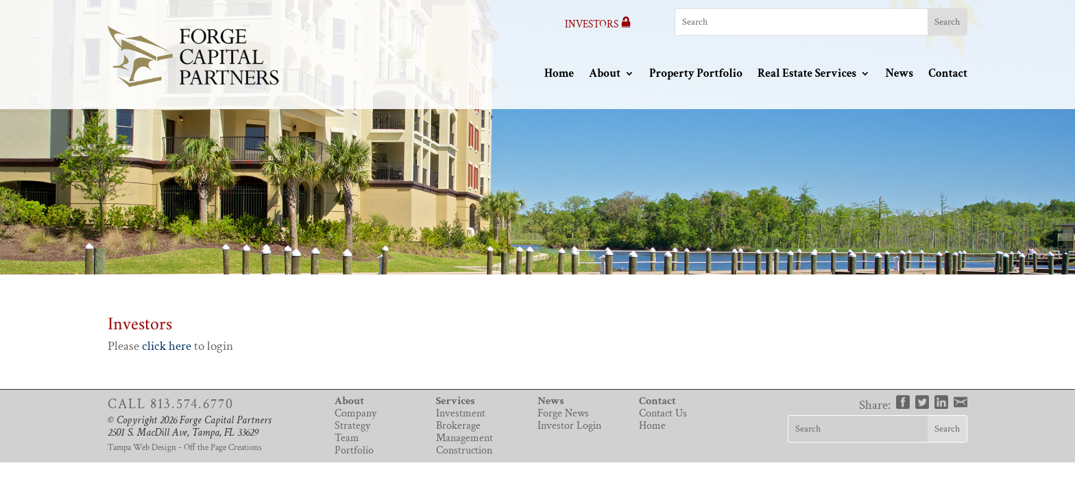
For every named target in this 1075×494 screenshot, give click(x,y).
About (604, 74)
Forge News (563, 413)
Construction (464, 450)
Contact (947, 74)
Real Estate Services (807, 74)
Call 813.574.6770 (171, 404)
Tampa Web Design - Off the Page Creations (185, 448)
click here (166, 346)
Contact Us (663, 413)
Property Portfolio (695, 74)
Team (347, 438)
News (899, 74)
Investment (460, 413)
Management (464, 438)
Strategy (352, 426)
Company (355, 413)
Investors (598, 24)
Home (559, 74)
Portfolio (354, 450)
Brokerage (458, 426)
